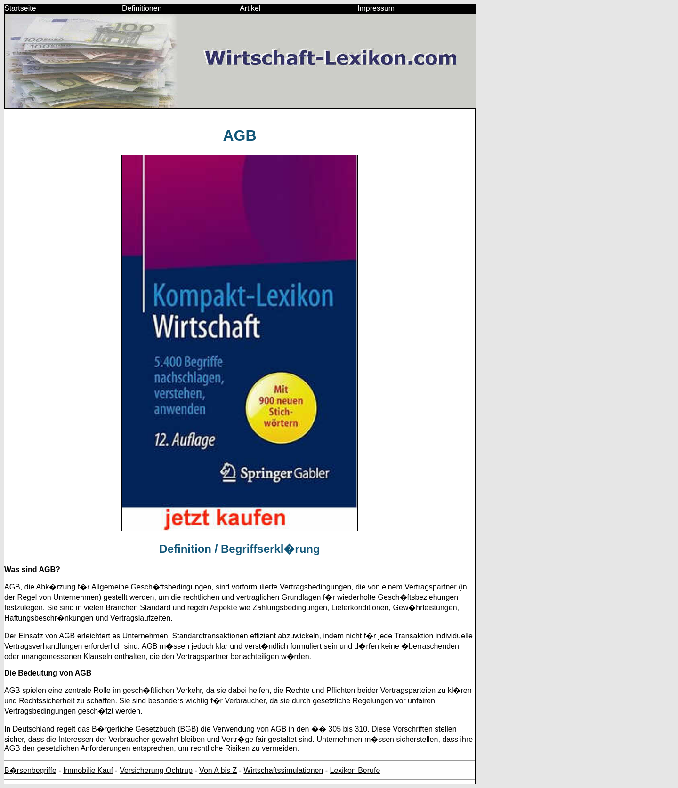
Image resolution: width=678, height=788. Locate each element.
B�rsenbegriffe (30, 770)
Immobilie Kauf (88, 770)
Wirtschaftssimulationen (283, 770)
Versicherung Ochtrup (156, 770)
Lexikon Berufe (355, 770)
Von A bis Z (218, 770)
